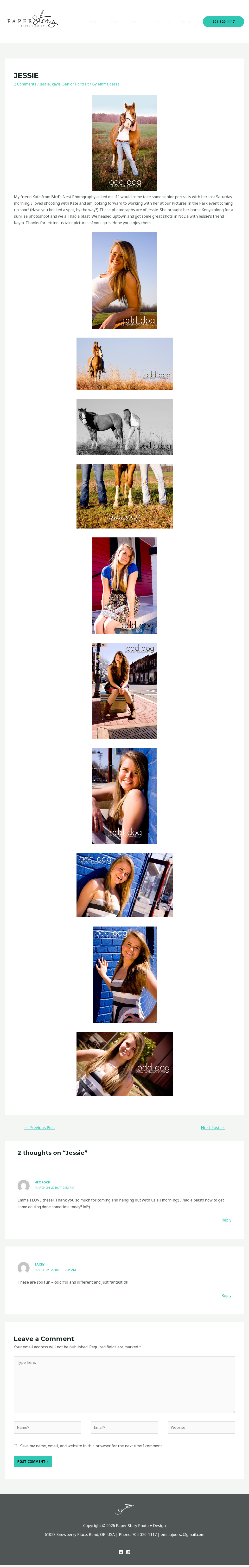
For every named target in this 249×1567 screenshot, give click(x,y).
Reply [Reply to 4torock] (226, 1220)
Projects (165, 21)
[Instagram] (128, 1554)
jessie (45, 84)
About (122, 21)
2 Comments (25, 84)
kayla (57, 84)
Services (142, 21)
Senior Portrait (77, 84)
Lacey (40, 1264)
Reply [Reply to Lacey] (226, 1295)
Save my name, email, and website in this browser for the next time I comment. (91, 1448)
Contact (187, 21)
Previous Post (39, 1127)
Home (104, 21)
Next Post (213, 1127)
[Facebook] (121, 1554)
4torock (42, 1182)
